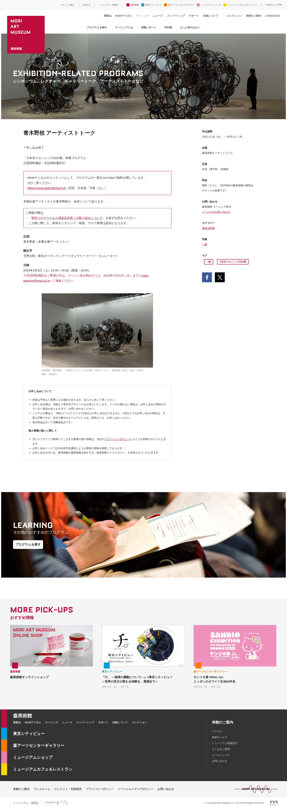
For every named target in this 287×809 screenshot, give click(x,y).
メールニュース (221, 755)
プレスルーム (42, 789)
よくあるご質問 (221, 749)
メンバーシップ (176, 15)
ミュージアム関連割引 (225, 743)
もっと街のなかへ (190, 27)
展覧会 (107, 15)
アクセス (217, 731)
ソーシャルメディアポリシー (135, 789)
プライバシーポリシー (117, 439)
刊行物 (168, 27)
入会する (87, 5)
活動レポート (148, 27)
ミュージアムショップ (211, 5)
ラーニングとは (124, 27)
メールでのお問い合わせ (216, 211)
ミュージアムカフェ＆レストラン (242, 5)
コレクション (234, 15)
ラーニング (142, 15)
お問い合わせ (219, 761)
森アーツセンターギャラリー (181, 5)
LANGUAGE (272, 15)
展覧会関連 (208, 228)
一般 (204, 244)
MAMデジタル (123, 15)
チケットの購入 (68, 5)
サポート (194, 15)
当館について (210, 15)
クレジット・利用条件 (68, 789)
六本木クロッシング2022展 (232, 261)
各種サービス (219, 737)
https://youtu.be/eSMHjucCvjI (46, 188)
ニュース (158, 15)
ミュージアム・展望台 (108, 5)
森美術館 (135, 5)
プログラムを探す (97, 27)
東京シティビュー (153, 5)
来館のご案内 (253, 15)
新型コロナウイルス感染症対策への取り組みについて (67, 218)
